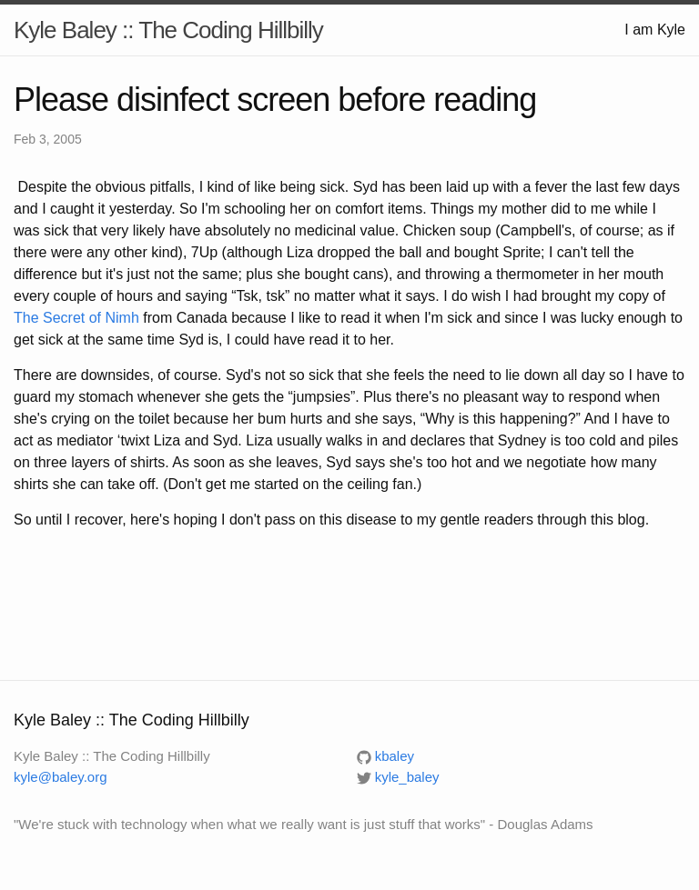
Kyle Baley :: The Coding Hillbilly (168, 30)
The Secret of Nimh (76, 317)
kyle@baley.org (60, 777)
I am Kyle (654, 29)
